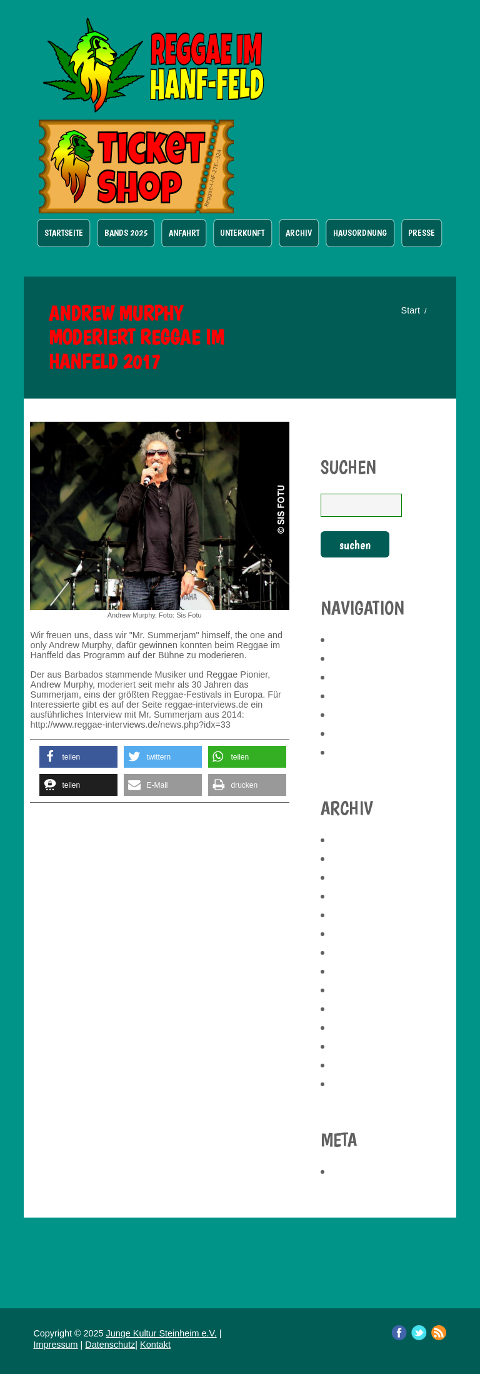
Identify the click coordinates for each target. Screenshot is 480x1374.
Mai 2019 (352, 1009)
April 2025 (356, 858)
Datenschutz (110, 1345)
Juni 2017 (352, 1065)
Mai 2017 (352, 1084)
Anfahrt (184, 232)
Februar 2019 (363, 1046)
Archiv (299, 232)
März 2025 (356, 877)
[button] (78, 757)
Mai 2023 (352, 915)
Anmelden (356, 1171)
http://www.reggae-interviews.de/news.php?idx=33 (130, 725)
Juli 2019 (352, 990)
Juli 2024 (352, 896)
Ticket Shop (136, 166)
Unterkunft (242, 232)
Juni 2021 (352, 971)
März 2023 (356, 952)
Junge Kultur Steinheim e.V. (161, 1333)
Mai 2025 (352, 840)
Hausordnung (360, 232)
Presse (421, 232)
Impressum (55, 1345)
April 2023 (356, 934)
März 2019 (356, 1027)
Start (410, 310)
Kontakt (155, 1345)
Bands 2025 (126, 232)
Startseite (63, 232)
